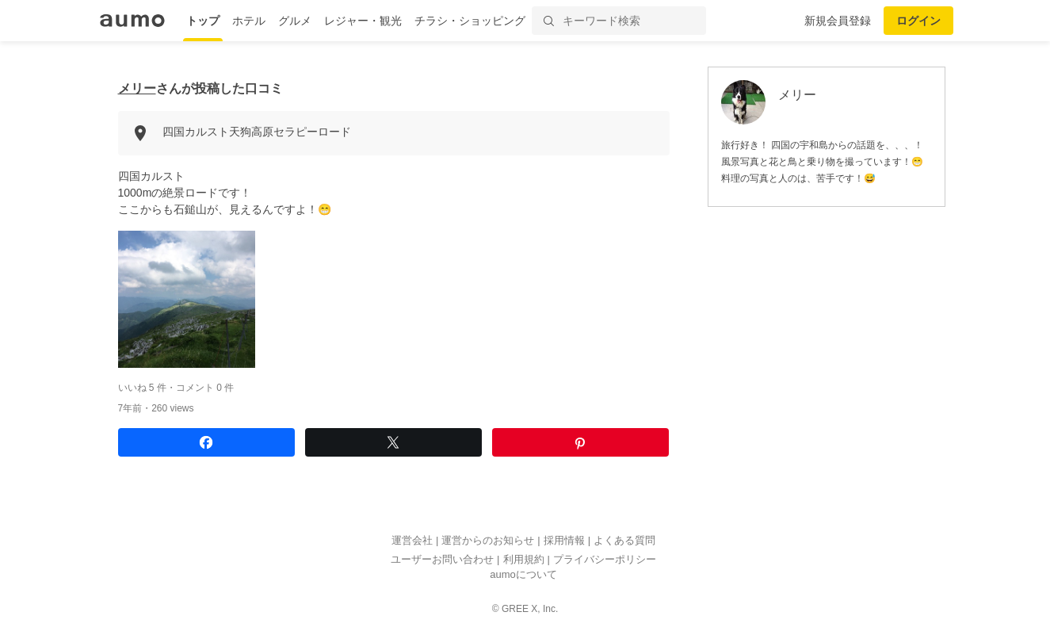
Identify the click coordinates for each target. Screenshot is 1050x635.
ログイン (918, 20)
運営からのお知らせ (487, 541)
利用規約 (523, 559)
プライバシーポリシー (604, 559)
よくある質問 (624, 541)
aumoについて (523, 575)
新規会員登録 (837, 20)
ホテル (248, 20)
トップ (203, 20)
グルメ (294, 20)
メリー (137, 88)
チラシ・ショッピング (469, 20)
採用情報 (564, 541)
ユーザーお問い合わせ (442, 559)
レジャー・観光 (363, 20)
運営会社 (412, 541)
